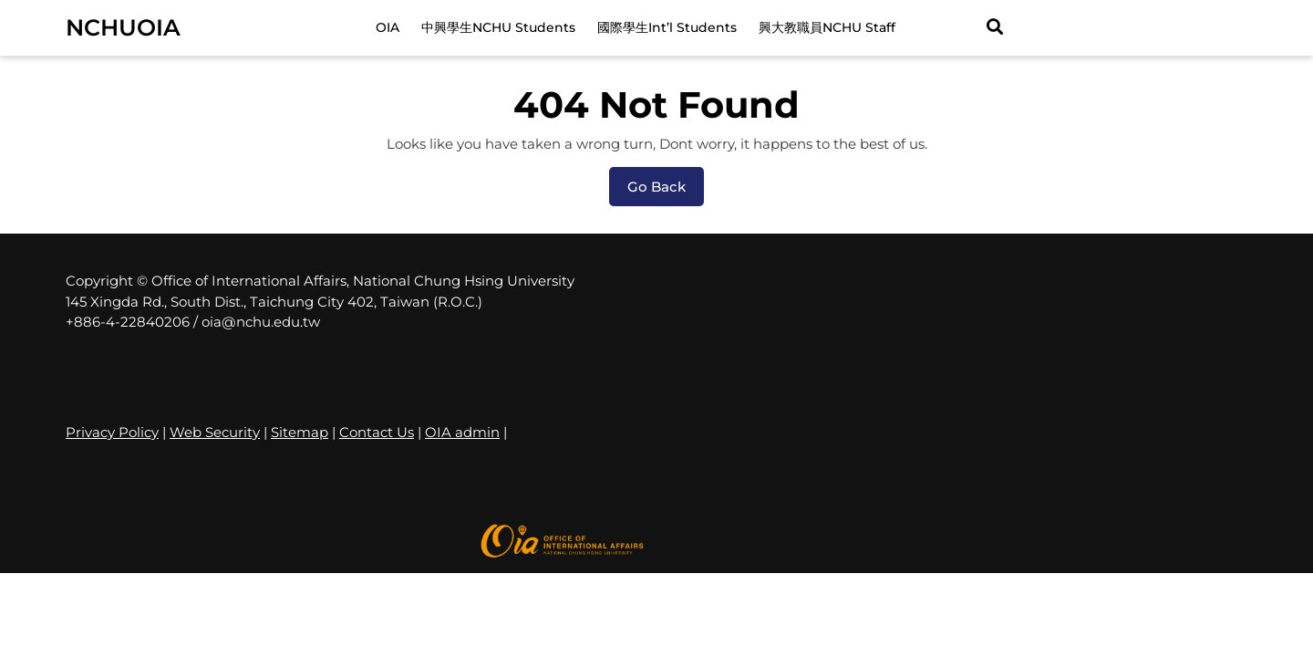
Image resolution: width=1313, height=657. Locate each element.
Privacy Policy (112, 432)
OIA (387, 27)
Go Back (665, 191)
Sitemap (299, 432)
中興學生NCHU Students (498, 27)
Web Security (215, 432)
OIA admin (462, 432)
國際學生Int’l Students (667, 27)
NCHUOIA (123, 27)
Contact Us (376, 432)
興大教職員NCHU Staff (827, 27)
